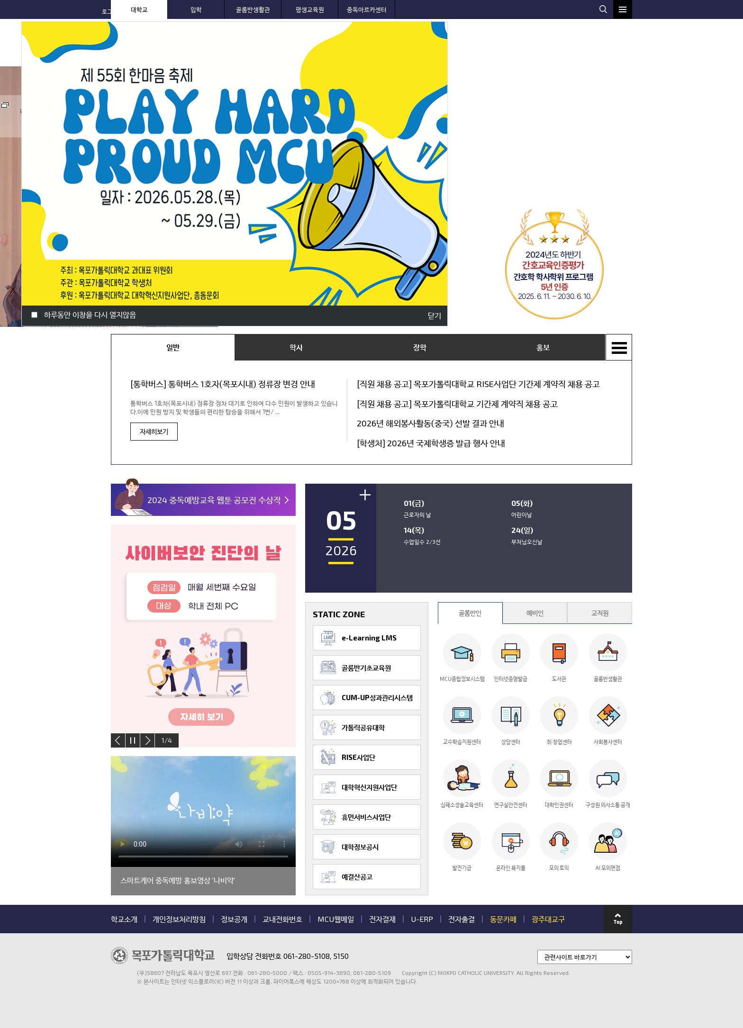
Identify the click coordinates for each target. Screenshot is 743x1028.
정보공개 (234, 919)
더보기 (365, 494)
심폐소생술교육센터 (462, 783)
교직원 (599, 613)
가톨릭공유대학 (363, 727)
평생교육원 (310, 9)
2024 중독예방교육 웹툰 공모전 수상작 (214, 500)
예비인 (535, 613)
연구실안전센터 (511, 783)
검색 (603, 9)
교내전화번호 (282, 919)
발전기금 (462, 846)
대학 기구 (553, 45)
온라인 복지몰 (511, 846)
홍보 (543, 347)
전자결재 (382, 919)
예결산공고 (357, 876)
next (147, 740)
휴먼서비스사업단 (366, 816)
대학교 (139, 9)
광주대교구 (548, 919)
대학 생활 (501, 45)
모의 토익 (559, 846)
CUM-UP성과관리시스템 (377, 697)
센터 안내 (449, 45)
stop (133, 740)
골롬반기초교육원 (366, 667)
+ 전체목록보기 (619, 347)
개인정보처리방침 (179, 919)
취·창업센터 (559, 720)
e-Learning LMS (369, 637)
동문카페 (503, 919)
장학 (419, 347)
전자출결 (461, 919)
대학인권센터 (559, 783)
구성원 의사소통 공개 (608, 783)
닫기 (434, 315)
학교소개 (124, 919)
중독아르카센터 (367, 9)
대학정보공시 (360, 846)
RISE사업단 (358, 757)
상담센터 (511, 720)
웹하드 (566, 8)
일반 (173, 347)
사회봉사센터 (608, 720)
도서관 (559, 657)
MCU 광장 (605, 45)
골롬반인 (470, 613)
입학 (196, 9)
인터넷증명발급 (511, 657)
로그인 (545, 8)
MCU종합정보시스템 (462, 657)
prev (118, 740)
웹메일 (586, 8)
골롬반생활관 (253, 9)
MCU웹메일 (335, 919)
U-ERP (422, 919)
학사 (296, 347)
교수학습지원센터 (462, 720)
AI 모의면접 (608, 846)
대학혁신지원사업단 (369, 787)
